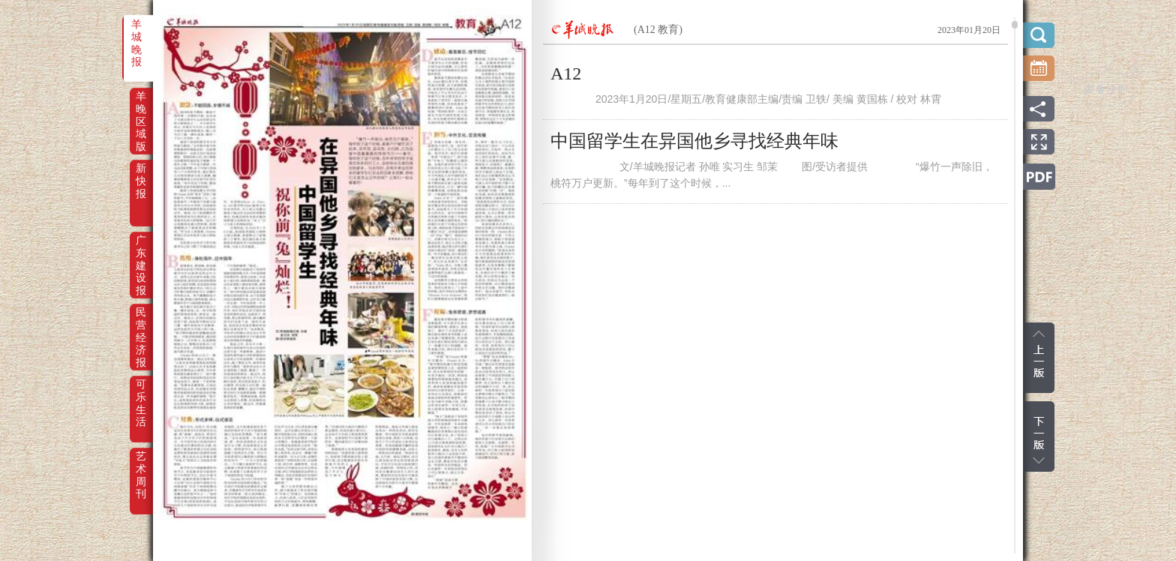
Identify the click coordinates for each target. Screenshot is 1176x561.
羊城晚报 (136, 34)
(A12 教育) (658, 29)
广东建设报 (141, 250)
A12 (565, 73)
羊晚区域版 (141, 106)
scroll (1015, 24)
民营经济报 (141, 322)
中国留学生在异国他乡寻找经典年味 (694, 141)
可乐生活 (141, 394)
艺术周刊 (141, 466)
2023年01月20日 (969, 30)
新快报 (141, 178)
